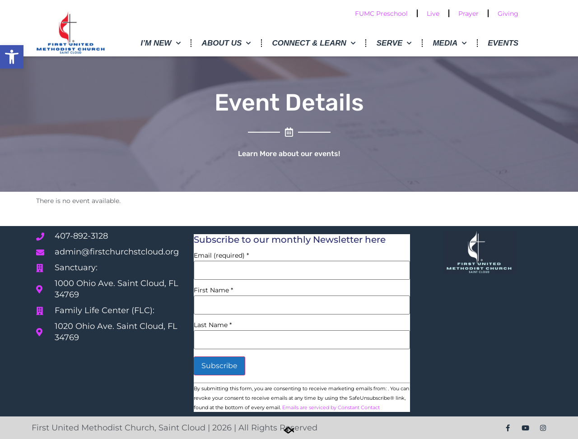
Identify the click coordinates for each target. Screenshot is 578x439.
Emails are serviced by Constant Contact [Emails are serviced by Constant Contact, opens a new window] (331, 407)
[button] (11, 57)
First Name (213, 290)
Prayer (468, 13)
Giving (508, 13)
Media (449, 43)
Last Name (213, 325)
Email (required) (221, 255)
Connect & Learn (313, 43)
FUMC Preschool (381, 13)
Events (503, 43)
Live (433, 13)
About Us (226, 43)
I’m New (161, 43)
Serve (394, 43)
